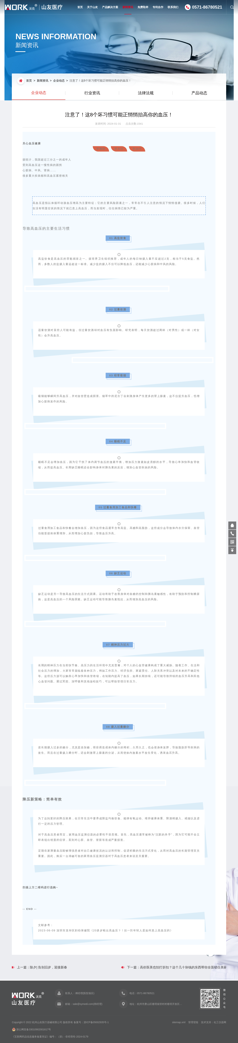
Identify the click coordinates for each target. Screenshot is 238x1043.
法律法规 (146, 93)
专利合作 (158, 7)
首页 (80, 7)
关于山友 (92, 7)
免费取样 (143, 7)
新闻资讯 (127, 10)
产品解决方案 (110, 7)
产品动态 (199, 93)
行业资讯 (92, 93)
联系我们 (173, 7)
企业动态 (59, 80)
